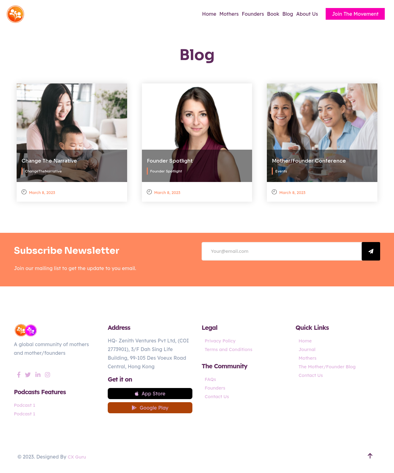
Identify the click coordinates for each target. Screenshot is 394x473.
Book (273, 14)
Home (209, 14)
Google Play (150, 410)
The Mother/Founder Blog (329, 366)
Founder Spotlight (170, 159)
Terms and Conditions (230, 349)
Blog (287, 14)
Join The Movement (355, 14)
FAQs (211, 379)
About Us (307, 14)
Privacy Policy (221, 341)
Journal (308, 349)
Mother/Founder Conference (309, 159)
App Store (150, 394)
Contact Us (218, 396)
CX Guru (77, 459)
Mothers (229, 14)
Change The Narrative (49, 159)
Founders (253, 14)
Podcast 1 (25, 405)
